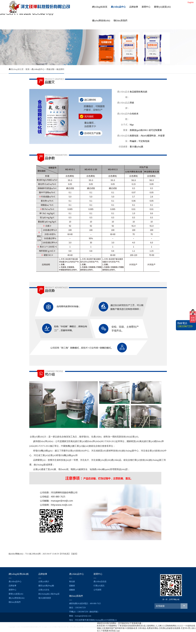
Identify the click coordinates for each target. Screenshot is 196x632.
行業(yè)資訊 (99, 586)
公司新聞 (97, 590)
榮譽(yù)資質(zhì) (162, 7)
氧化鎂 (72, 582)
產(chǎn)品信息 (100, 582)
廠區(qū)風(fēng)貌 (46, 586)
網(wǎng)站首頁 (99, 7)
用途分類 (50, 69)
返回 (74, 554)
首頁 (27, 69)
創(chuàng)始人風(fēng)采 (49, 594)
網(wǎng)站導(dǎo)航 (19, 574)
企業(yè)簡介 (43, 582)
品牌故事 (133, 7)
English (191, 2)
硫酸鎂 (72, 586)
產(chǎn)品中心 (118, 7)
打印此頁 (64, 554)
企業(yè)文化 (43, 590)
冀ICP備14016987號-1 (62, 627)
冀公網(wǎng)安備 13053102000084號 (83, 627)
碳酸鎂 (72, 590)
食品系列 (60, 69)
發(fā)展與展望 (44, 598)
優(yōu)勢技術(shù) (101, 20)
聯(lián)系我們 (120, 20)
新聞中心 (146, 7)
